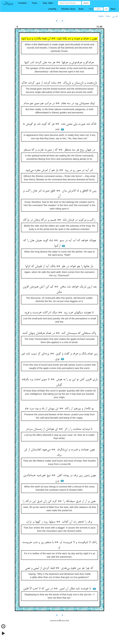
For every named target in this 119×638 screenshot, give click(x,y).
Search (85, 3)
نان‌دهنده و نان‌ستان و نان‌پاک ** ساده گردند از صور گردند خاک (59, 83)
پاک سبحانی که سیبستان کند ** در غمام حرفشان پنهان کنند (59, 333)
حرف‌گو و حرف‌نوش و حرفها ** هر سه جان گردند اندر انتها (59, 62)
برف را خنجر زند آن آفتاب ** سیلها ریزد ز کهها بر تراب (59, 522)
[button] (23, 3)
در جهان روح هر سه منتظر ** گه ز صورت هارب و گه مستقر (59, 150)
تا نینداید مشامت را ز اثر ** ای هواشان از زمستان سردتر (59, 429)
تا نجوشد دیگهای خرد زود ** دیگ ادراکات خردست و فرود (59, 313)
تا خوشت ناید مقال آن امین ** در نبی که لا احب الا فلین (57, 589)
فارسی (115, 16)
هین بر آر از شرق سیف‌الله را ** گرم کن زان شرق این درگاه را (59, 501)
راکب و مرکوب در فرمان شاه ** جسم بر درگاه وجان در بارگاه (59, 220)
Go (106, 9)
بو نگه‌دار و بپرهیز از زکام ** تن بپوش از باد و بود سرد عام (59, 408)
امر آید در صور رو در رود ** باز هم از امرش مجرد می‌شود (59, 170)
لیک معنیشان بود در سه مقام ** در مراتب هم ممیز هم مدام (60, 103)
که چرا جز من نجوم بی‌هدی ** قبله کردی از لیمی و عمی (59, 568)
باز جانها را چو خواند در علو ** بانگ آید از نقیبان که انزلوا (59, 266)
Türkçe (107, 16)
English (101, 16)
